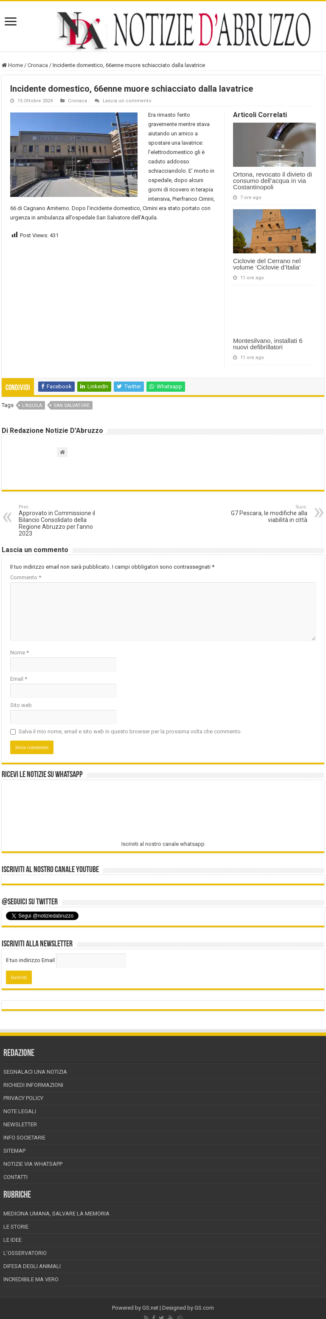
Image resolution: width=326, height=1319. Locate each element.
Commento (25, 577)
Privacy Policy (23, 1098)
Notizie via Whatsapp (32, 1164)
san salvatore (71, 405)
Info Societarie (24, 1137)
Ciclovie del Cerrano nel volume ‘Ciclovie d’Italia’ (267, 264)
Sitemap (14, 1151)
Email (18, 679)
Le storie (15, 1227)
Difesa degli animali (32, 1266)
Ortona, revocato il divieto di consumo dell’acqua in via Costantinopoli (272, 181)
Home (12, 65)
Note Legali (19, 1111)
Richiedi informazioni (33, 1085)
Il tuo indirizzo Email (30, 960)
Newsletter (20, 1124)
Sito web (21, 705)
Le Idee (12, 1240)
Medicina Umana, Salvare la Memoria (56, 1213)
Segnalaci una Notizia (35, 1072)
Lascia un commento (127, 101)
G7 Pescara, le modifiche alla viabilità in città (263, 513)
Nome (19, 652)
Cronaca (38, 65)
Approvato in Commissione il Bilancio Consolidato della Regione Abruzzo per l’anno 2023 (62, 520)
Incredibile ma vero (31, 1279)
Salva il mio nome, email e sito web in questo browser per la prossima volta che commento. (130, 731)
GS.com (204, 1308)
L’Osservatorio (25, 1253)
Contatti (15, 1177)
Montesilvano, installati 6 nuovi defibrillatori (267, 344)
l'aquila (32, 405)
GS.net (150, 1308)
